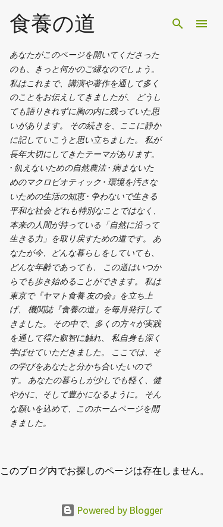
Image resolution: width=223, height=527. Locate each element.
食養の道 (53, 23)
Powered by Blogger (112, 510)
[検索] (178, 24)
